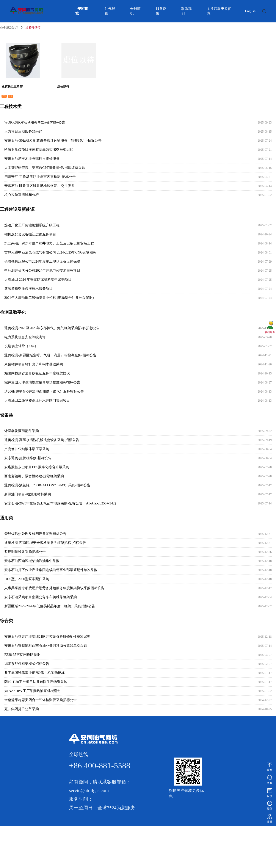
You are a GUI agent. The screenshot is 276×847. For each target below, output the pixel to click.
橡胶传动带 (33, 27)
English (250, 11)
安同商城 (81, 11)
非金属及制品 (9, 27)
